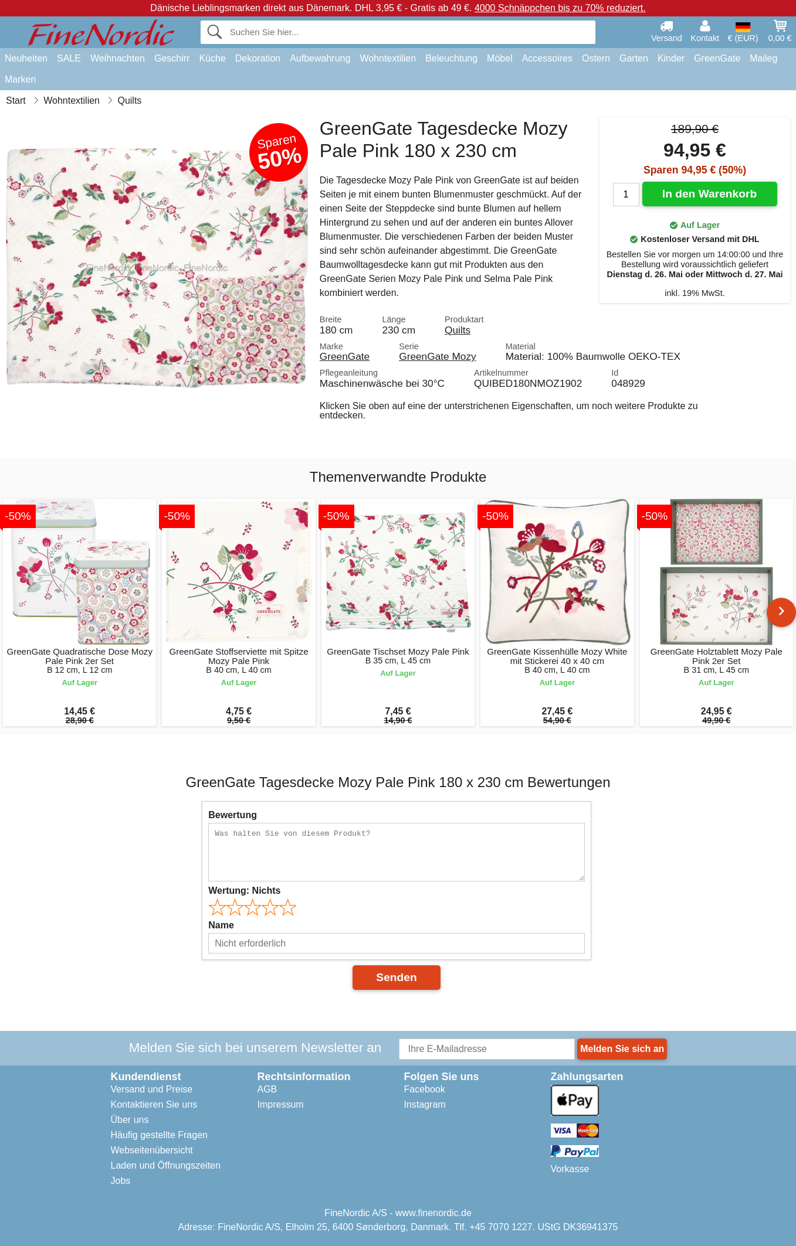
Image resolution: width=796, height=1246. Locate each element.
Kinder (671, 58)
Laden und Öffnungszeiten (166, 1165)
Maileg (763, 58)
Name (221, 925)
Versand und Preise (152, 1089)
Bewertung (232, 815)
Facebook (424, 1089)
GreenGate (717, 58)
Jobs (121, 1181)
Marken (20, 79)
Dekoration (257, 58)
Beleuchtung (451, 58)
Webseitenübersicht (152, 1150)
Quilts (457, 330)
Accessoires (547, 58)
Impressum (281, 1104)
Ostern (596, 58)
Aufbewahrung (320, 58)
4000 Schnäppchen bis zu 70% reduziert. (560, 8)
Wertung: (244, 891)
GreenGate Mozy (437, 356)
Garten (633, 58)
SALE (69, 58)
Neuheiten (26, 58)
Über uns (130, 1120)
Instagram (425, 1104)
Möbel (500, 58)
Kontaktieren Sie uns (154, 1104)
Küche (212, 58)
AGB (267, 1089)
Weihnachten (117, 58)
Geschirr (171, 58)
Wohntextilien (388, 58)
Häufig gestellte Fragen (159, 1135)
